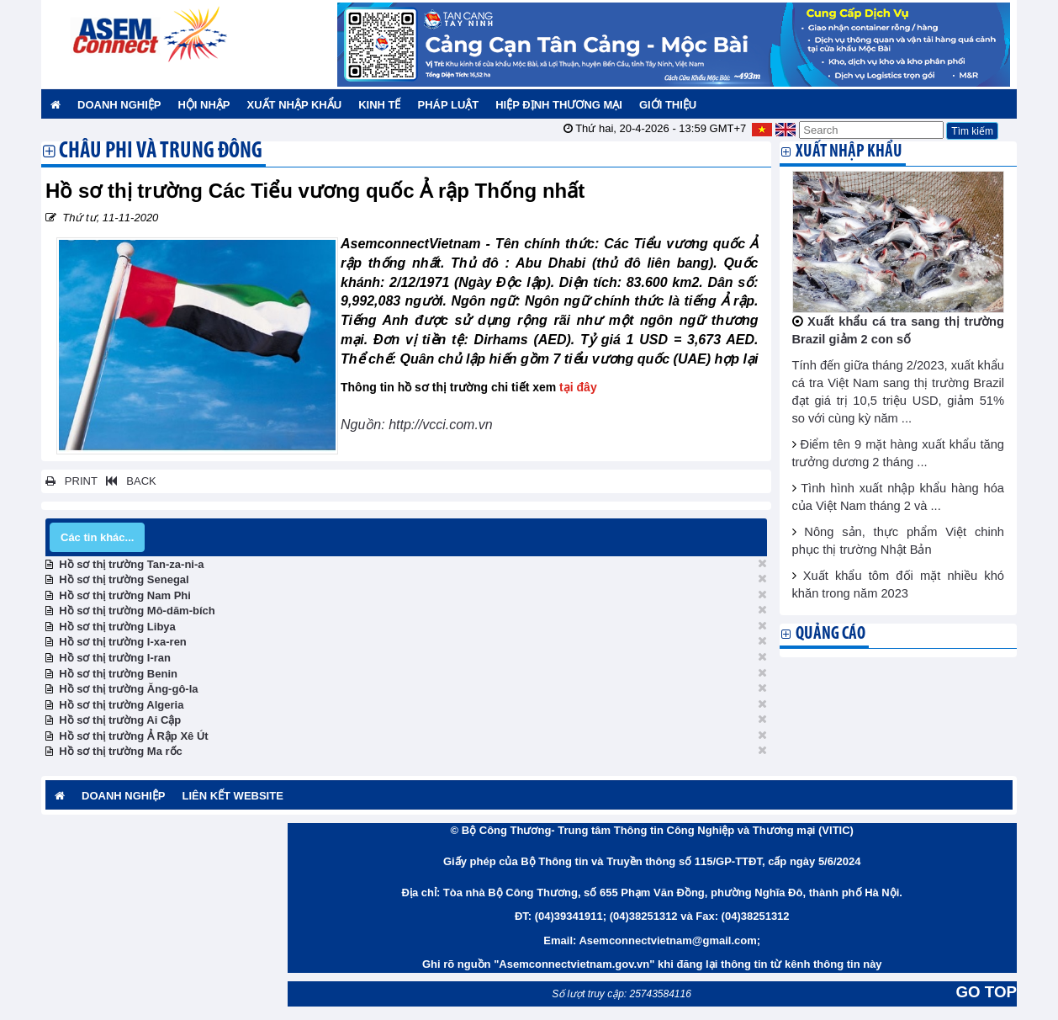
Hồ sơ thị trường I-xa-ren (123, 641)
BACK (128, 481)
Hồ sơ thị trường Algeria (121, 705)
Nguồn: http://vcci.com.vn (418, 424)
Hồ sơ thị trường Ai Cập (120, 720)
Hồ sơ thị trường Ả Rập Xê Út (133, 736)
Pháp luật (448, 104)
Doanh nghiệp (119, 104)
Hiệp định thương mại (558, 104)
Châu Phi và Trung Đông (160, 152)
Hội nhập (203, 104)
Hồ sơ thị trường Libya (117, 626)
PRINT (71, 481)
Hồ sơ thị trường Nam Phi (125, 595)
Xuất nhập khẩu (294, 104)
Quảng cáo (830, 634)
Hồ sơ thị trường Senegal (123, 579)
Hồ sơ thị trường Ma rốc (121, 751)
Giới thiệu (667, 104)
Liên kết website (232, 795)
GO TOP (986, 992)
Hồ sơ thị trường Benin (118, 673)
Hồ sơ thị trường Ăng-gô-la (128, 689)
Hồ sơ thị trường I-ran (115, 657)
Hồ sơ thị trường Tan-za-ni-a (131, 564)
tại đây (578, 387)
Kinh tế (379, 104)
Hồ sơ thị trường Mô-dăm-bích (137, 610)
